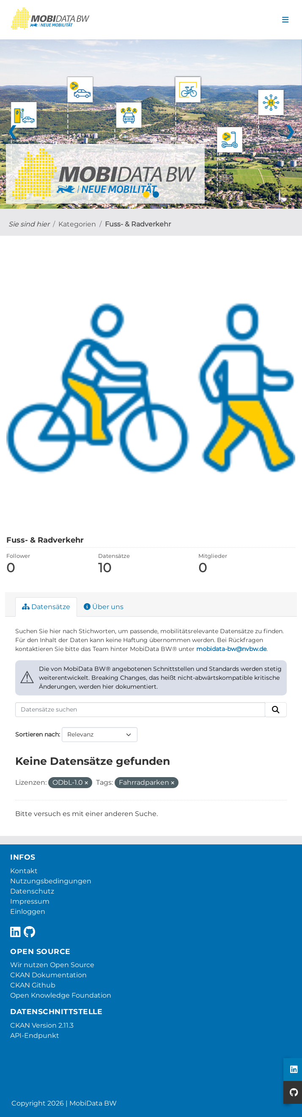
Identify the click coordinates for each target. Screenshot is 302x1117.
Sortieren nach (37, 734)
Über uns (104, 607)
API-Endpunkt (34, 1036)
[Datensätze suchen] (140, 709)
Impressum (29, 901)
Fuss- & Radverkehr (138, 224)
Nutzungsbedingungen (50, 881)
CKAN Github (32, 985)
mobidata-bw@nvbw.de (231, 649)
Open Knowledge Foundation (60, 995)
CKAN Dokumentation (48, 975)
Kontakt (24, 871)
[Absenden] (276, 709)
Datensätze (46, 607)
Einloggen (27, 911)
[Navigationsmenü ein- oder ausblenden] (285, 19)
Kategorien (77, 224)
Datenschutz (32, 891)
